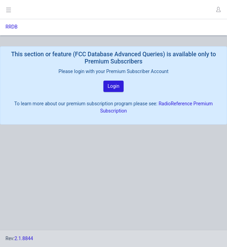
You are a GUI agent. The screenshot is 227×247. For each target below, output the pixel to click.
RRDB (11, 27)
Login (113, 86)
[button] (218, 9)
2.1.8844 (23, 238)
